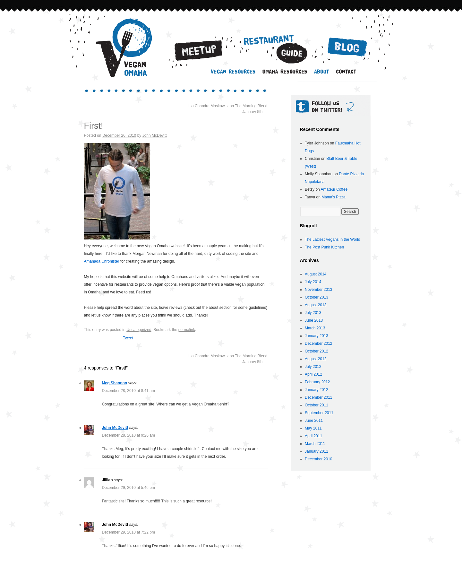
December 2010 (318, 459)
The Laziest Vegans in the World (332, 239)
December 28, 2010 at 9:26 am (128, 435)
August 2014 (315, 274)
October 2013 (316, 297)
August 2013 (315, 305)
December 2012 (318, 343)
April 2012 (313, 374)
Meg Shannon (114, 383)
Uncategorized (138, 329)
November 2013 (318, 289)
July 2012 (313, 366)
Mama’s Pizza (333, 197)
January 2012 (316, 389)
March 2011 (315, 443)
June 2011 (314, 420)
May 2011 (313, 428)
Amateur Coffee (334, 189)
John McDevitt (154, 135)
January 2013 (316, 336)
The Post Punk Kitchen (324, 247)
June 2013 (314, 320)
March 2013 (315, 328)
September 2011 (319, 413)
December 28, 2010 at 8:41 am (128, 390)
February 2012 (317, 382)
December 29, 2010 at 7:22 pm (128, 532)
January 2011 (316, 451)
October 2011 (316, 405)
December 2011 (318, 397)
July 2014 (313, 282)
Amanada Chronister (101, 261)
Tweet (128, 338)
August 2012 (315, 359)
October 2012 (316, 351)
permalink (186, 329)
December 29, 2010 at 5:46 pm (128, 487)
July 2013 (313, 312)
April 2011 (313, 436)
